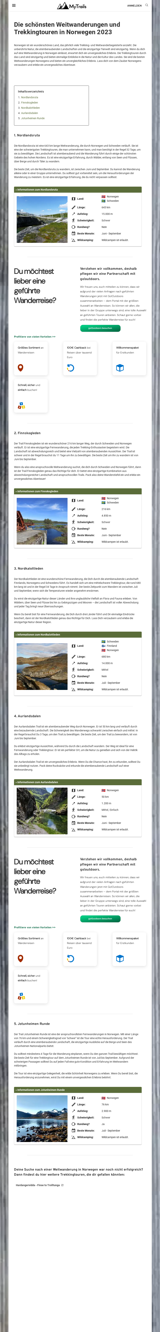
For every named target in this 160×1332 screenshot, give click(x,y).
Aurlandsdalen (29, 113)
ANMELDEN (134, 5)
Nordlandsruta (29, 97)
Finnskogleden (29, 102)
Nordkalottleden (30, 107)
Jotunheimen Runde (33, 118)
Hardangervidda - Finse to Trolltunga (38, 1185)
